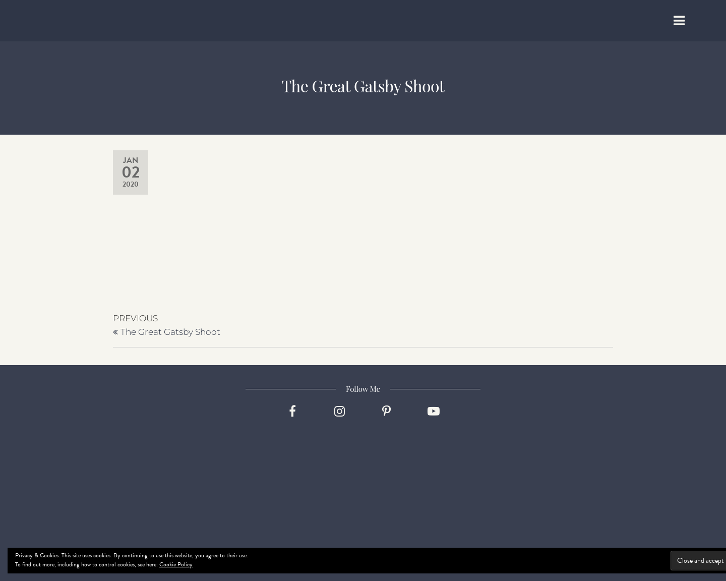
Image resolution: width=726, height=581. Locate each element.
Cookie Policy (176, 564)
